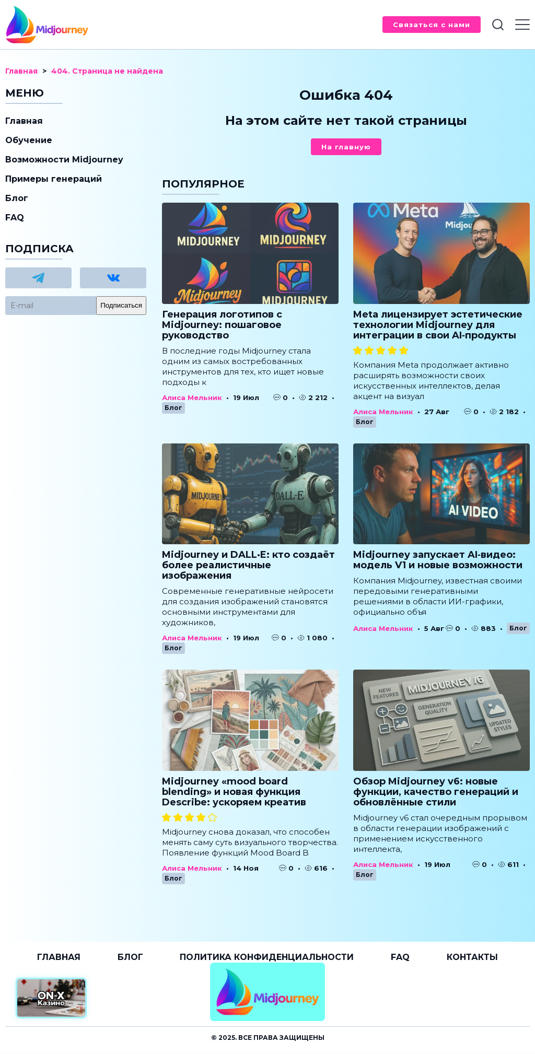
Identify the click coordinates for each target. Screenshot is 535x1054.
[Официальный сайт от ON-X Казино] (51, 998)
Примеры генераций (53, 179)
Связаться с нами (431, 24)
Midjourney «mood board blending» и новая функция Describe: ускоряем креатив (234, 792)
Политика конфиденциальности (267, 957)
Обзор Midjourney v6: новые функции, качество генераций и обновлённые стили (435, 792)
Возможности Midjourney (64, 160)
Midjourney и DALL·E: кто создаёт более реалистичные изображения (248, 565)
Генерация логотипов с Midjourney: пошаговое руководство (222, 325)
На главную (346, 147)
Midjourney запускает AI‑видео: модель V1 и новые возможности (437, 560)
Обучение (28, 140)
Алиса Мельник (192, 397)
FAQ (14, 217)
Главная (24, 121)
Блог (173, 408)
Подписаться (121, 305)
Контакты (472, 957)
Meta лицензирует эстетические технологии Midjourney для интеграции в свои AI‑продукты (437, 325)
